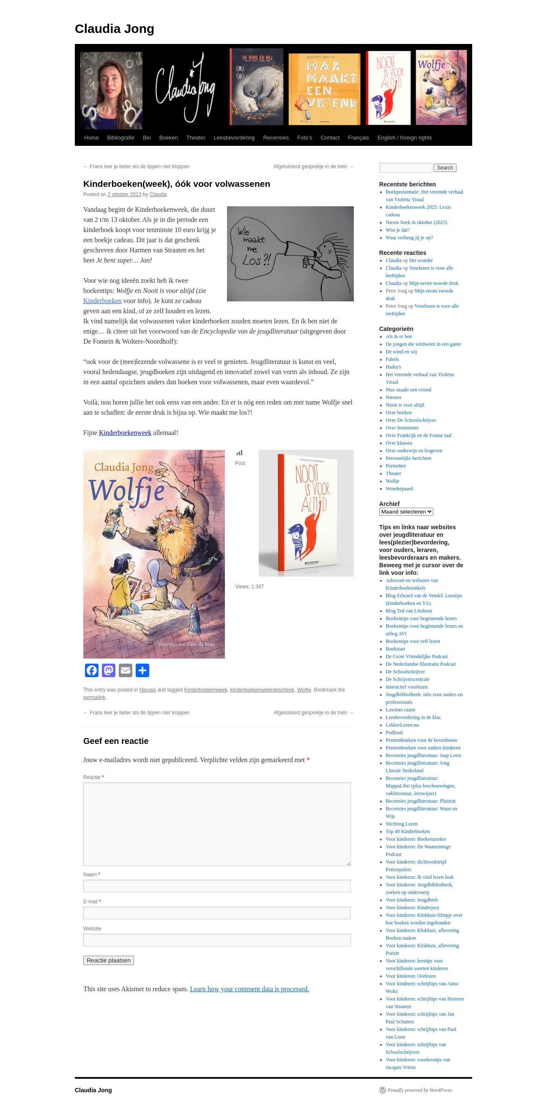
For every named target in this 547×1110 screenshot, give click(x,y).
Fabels (392, 359)
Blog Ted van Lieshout (409, 611)
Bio (147, 137)
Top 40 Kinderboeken (408, 831)
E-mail (92, 902)
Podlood (394, 732)
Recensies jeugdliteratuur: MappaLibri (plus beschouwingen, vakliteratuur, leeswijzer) (421, 785)
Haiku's (393, 367)
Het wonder (421, 260)
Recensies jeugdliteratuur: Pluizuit (421, 801)
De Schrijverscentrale (408, 679)
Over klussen (399, 443)
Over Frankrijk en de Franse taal (419, 435)
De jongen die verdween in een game (423, 344)
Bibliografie (120, 137)
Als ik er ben (399, 336)
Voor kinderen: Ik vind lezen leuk (420, 877)
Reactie (93, 777)
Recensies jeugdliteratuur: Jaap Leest (423, 755)
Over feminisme (402, 428)
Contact (329, 137)
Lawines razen (401, 710)
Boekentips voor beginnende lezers (421, 618)
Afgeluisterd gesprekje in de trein (314, 167)
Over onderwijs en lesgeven (414, 451)
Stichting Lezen (402, 824)
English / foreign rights (404, 137)
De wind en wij (401, 352)
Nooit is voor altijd (405, 405)
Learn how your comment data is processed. (249, 988)
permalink (94, 697)
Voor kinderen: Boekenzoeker (416, 839)
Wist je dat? (398, 230)
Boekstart (395, 649)
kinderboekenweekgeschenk (262, 690)
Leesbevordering (234, 137)
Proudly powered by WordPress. (420, 1090)
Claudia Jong (114, 29)
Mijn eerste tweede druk (433, 283)
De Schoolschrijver (405, 672)
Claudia (158, 194)
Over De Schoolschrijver (411, 420)
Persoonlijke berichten (409, 458)
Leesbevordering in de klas (413, 717)
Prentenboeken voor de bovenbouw (422, 740)
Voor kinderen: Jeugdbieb (412, 900)
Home (91, 137)
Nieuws (147, 690)
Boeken (168, 137)
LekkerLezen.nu (402, 725)
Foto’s (304, 137)
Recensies (276, 137)
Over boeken (399, 413)
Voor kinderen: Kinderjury (413, 907)
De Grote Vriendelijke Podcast (417, 656)
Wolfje (304, 690)
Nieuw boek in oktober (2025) (416, 222)
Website (92, 929)
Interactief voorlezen (407, 687)
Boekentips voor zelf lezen (413, 641)
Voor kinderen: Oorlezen (411, 976)
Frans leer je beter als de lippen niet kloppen (136, 167)
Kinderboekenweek (205, 690)
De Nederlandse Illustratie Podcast (421, 664)
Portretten (396, 466)
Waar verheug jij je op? (409, 238)
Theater (195, 137)
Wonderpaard (399, 489)
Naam (91, 875)
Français (358, 137)
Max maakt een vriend (409, 390)
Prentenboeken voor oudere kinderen (423, 748)
